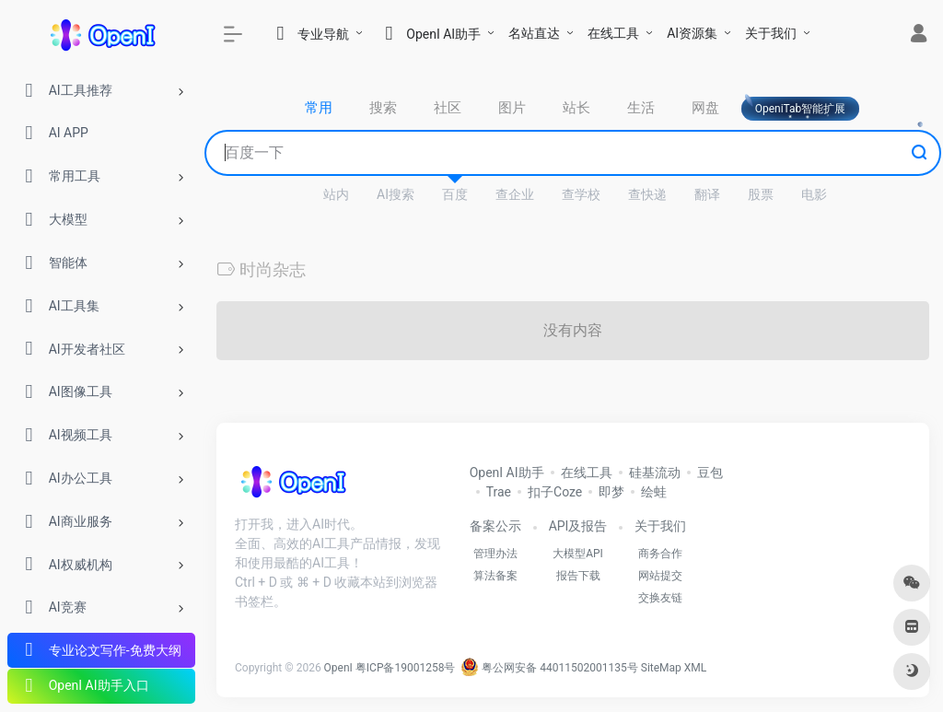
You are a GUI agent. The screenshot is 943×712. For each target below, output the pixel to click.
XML (695, 667)
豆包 (710, 472)
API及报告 (578, 526)
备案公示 (495, 526)
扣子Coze (555, 491)
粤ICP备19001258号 (405, 667)
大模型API (578, 553)
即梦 (611, 491)
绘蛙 (654, 491)
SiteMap (661, 667)
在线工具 (613, 33)
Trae (498, 491)
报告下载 (578, 575)
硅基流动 (655, 472)
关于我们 (771, 33)
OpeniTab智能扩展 (800, 108)
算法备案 (495, 575)
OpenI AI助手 (507, 472)
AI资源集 (692, 33)
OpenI (338, 667)
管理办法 (495, 553)
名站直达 (534, 33)
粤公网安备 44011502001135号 (548, 667)
